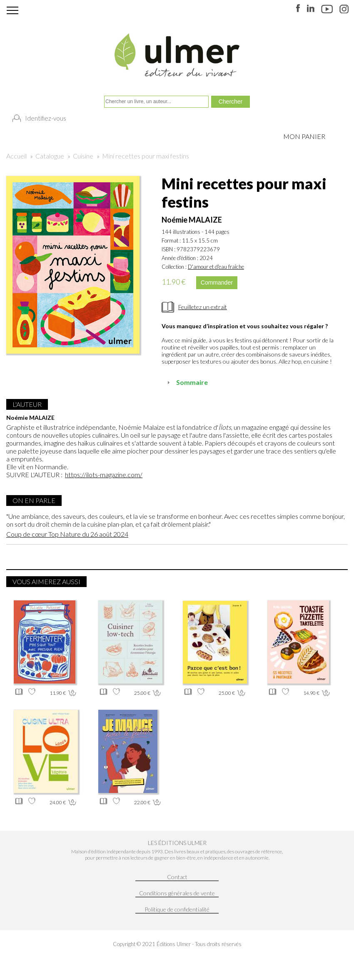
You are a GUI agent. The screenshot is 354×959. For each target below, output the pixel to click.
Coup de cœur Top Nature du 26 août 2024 (67, 534)
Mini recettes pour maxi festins (145, 156)
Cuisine (83, 156)
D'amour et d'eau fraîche (216, 266)
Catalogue (49, 156)
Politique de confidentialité (177, 909)
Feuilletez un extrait (202, 306)
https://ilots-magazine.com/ (103, 474)
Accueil (16, 156)
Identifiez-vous (45, 118)
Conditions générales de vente (177, 893)
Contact (177, 876)
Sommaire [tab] (186, 382)
